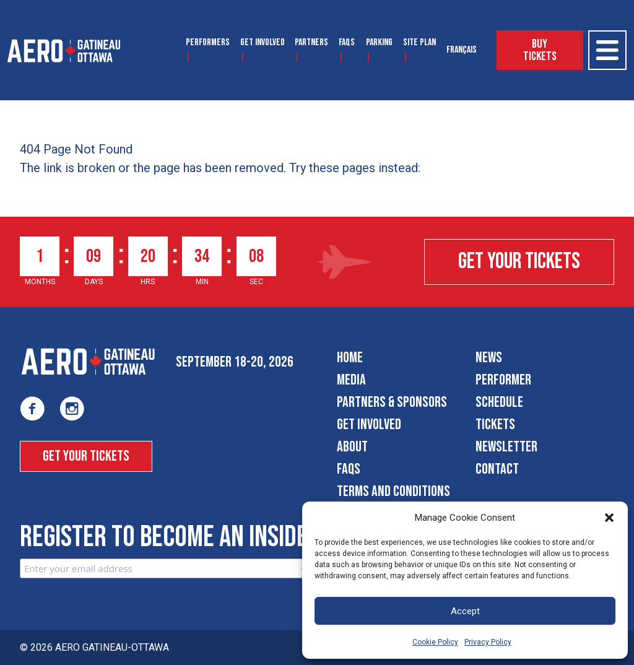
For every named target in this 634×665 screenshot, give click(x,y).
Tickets (495, 424)
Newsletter (506, 447)
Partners (311, 42)
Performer (503, 380)
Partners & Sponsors (392, 402)
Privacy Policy (487, 642)
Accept (465, 611)
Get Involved (262, 42)
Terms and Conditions (393, 491)
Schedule (499, 402)
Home (350, 358)
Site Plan (419, 42)
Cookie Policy (435, 642)
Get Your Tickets (519, 261)
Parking (379, 42)
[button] (609, 517)
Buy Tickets (540, 50)
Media (351, 380)
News (489, 358)
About (352, 447)
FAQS (347, 42)
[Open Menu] (607, 50)
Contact (497, 469)
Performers (208, 42)
